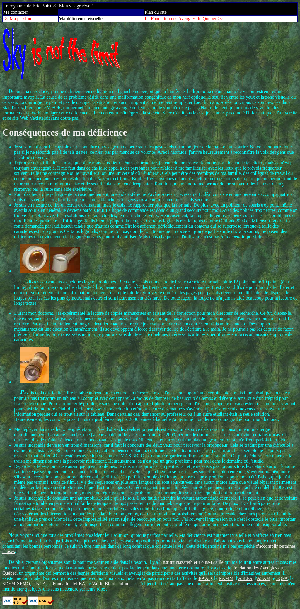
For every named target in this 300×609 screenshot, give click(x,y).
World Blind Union (110, 583)
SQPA (282, 578)
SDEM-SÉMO (16, 583)
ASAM (263, 578)
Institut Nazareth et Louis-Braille (192, 562)
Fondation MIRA (69, 583)
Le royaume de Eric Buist (27, 5)
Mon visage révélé (76, 5)
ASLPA (245, 578)
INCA (40, 583)
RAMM (226, 578)
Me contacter (15, 12)
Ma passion (20, 18)
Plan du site (156, 12)
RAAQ (205, 578)
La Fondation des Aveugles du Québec (181, 18)
